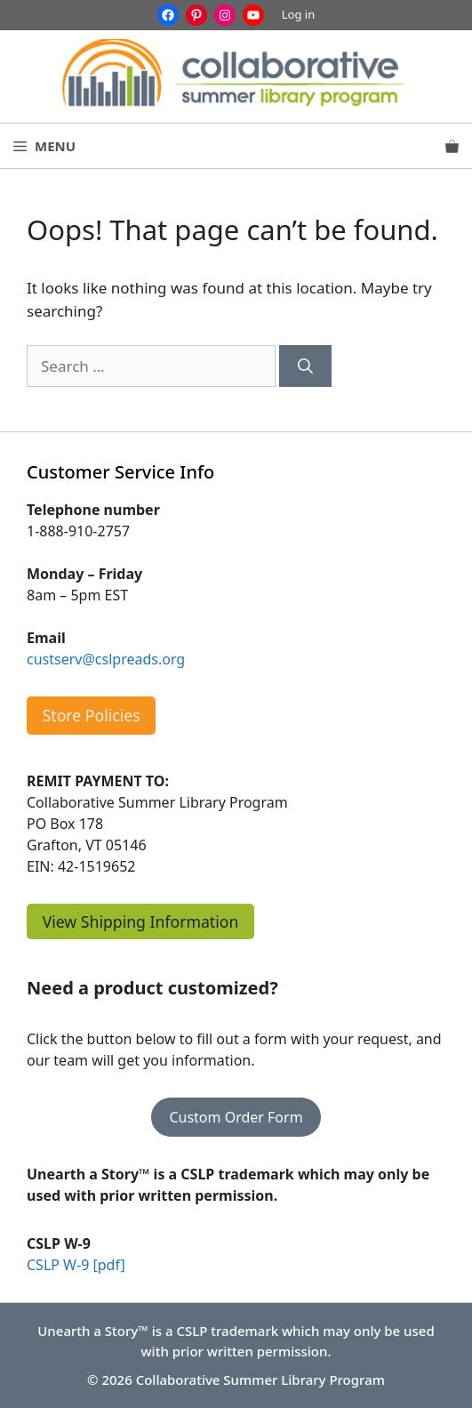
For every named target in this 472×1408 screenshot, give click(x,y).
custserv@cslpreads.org (106, 659)
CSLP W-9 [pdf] (76, 1265)
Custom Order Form (235, 1117)
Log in (298, 14)
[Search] (305, 366)
